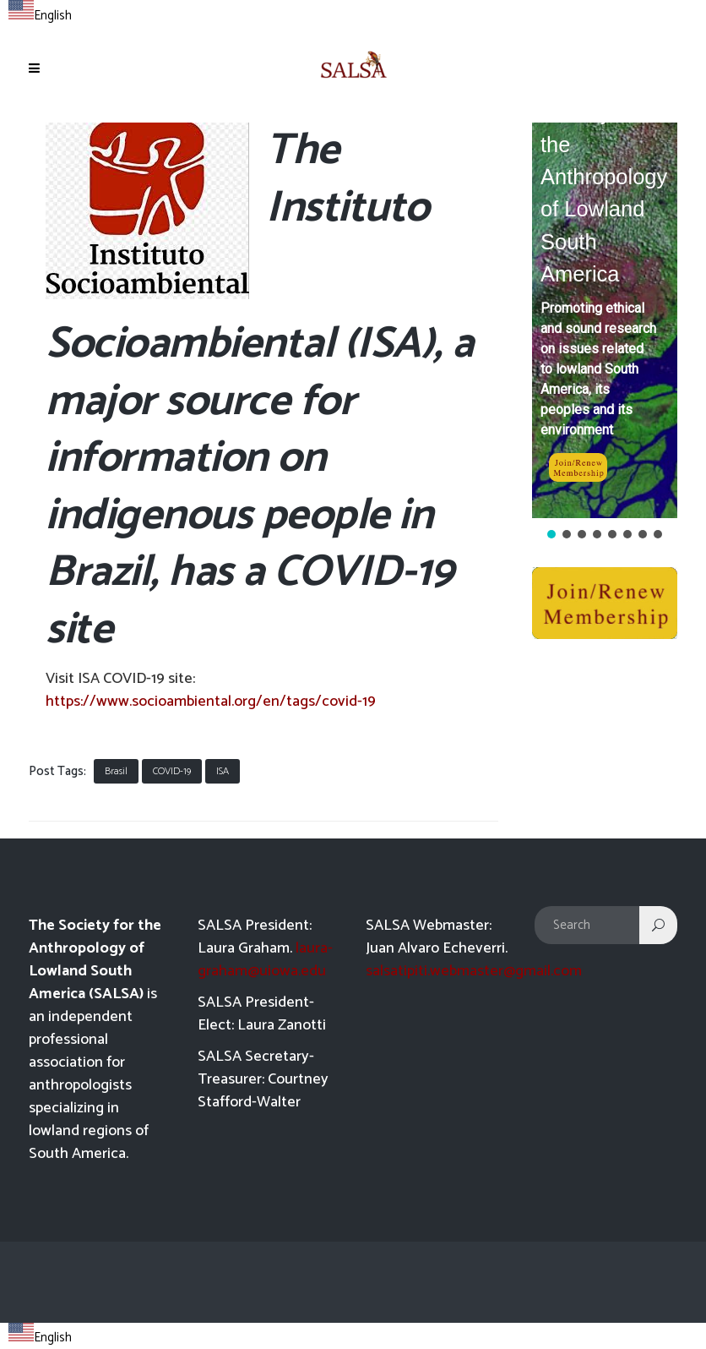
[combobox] (40, 13)
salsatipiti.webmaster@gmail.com (474, 971)
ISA (222, 771)
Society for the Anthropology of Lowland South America (603, 193)
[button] (604, 320)
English (40, 15)
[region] (604, 332)
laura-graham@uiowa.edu (265, 960)
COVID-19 (172, 771)
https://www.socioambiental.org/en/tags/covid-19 (211, 701)
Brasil (116, 771)
